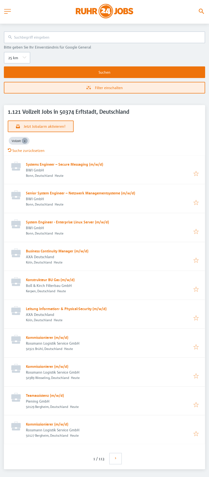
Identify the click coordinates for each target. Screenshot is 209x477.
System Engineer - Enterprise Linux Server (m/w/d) (67, 222)
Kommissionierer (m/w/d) (47, 337)
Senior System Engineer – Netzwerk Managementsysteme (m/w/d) (80, 193)
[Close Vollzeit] (25, 141)
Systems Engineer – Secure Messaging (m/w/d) (64, 164)
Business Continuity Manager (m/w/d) (57, 251)
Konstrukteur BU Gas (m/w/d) (50, 279)
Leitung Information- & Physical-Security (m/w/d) (66, 308)
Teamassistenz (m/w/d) (45, 395)
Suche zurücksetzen (26, 150)
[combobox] (104, 37)
